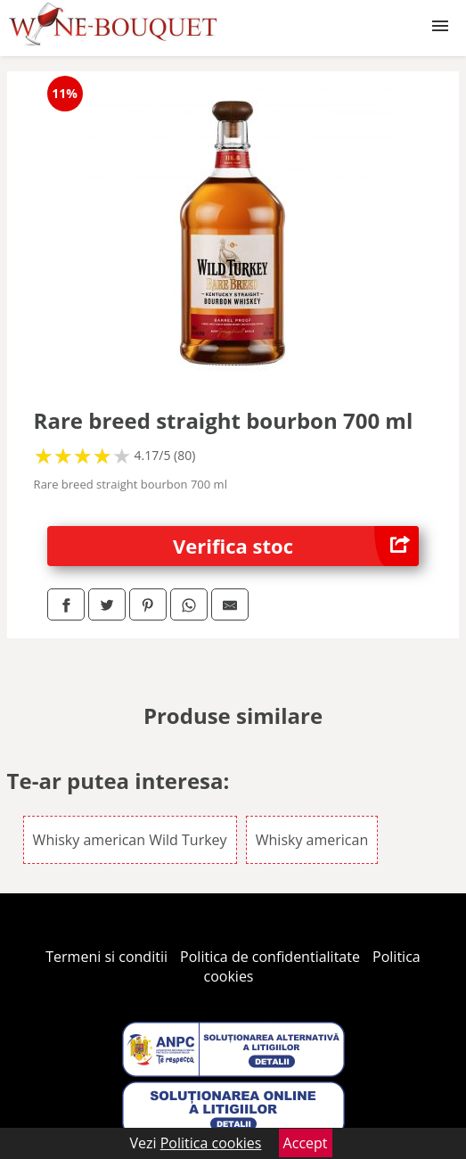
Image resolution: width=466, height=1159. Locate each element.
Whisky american (312, 840)
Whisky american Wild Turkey (130, 840)
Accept (305, 1143)
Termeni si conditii (106, 956)
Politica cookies (211, 1143)
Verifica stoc (296, 546)
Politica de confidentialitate (270, 956)
